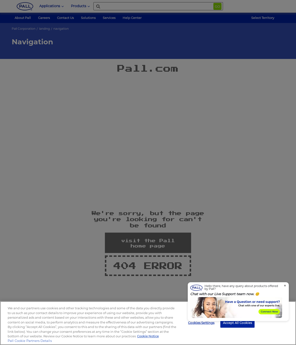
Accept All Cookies (237, 322)
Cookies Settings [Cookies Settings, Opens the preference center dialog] (201, 322)
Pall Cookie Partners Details (30, 341)
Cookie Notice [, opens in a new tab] (148, 336)
